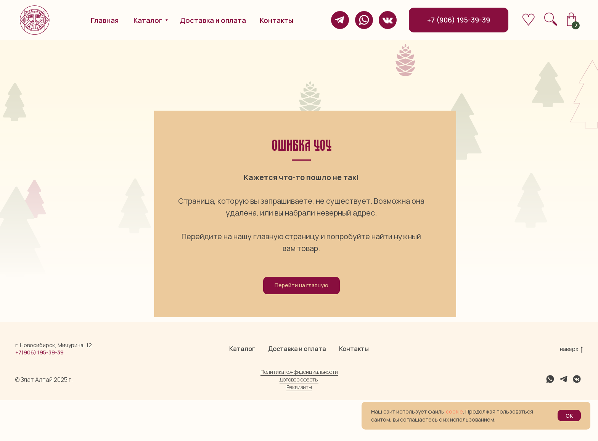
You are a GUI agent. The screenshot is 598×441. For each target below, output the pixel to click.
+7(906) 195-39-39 (39, 393)
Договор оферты (299, 420)
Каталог (242, 389)
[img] (340, 20)
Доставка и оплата (297, 389)
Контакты (354, 389)
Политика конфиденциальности (299, 412)
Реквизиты (299, 427)
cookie (454, 411)
